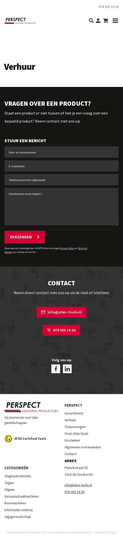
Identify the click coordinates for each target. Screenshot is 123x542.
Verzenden (24, 236)
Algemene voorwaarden (83, 447)
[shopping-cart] (105, 21)
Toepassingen (75, 426)
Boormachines (15, 503)
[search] (91, 21)
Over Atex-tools (76, 433)
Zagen (9, 482)
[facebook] (55, 368)
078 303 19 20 (61, 330)
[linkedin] (67, 368)
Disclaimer (72, 440)
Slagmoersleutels (18, 476)
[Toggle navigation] (113, 21)
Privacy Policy (67, 248)
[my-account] (98, 21)
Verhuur (70, 420)
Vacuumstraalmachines (22, 496)
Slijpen (10, 489)
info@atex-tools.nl (61, 311)
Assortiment (74, 413)
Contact (70, 454)
